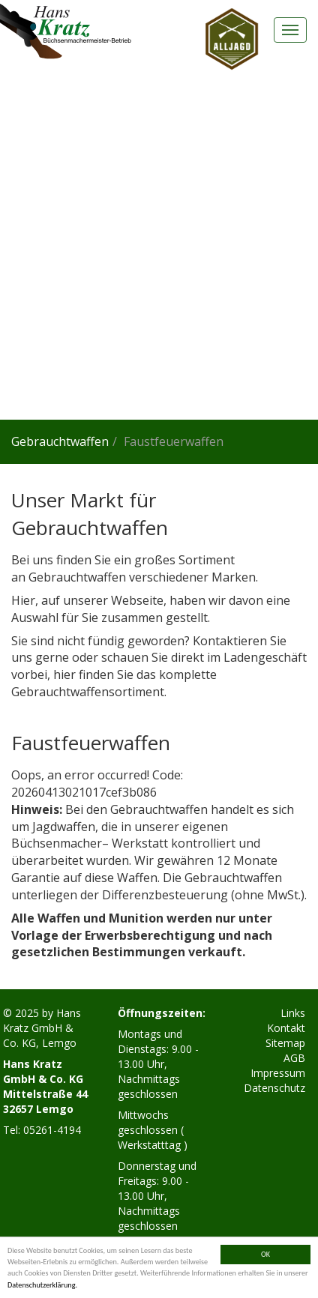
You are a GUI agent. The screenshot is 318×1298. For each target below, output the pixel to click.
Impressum (277, 1073)
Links (292, 1013)
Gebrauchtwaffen (60, 441)
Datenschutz (274, 1088)
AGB (294, 1058)
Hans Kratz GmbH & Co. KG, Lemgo (42, 1028)
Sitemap (285, 1043)
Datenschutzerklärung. (42, 1285)
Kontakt (286, 1028)
